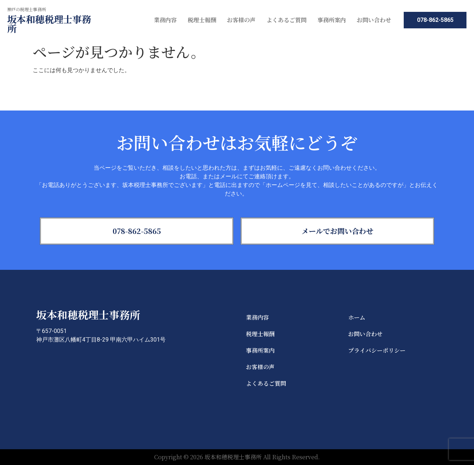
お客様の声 (241, 20)
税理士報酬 (202, 20)
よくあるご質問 (286, 20)
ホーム (356, 317)
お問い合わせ (374, 20)
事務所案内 (331, 20)
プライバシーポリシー (377, 350)
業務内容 (165, 20)
